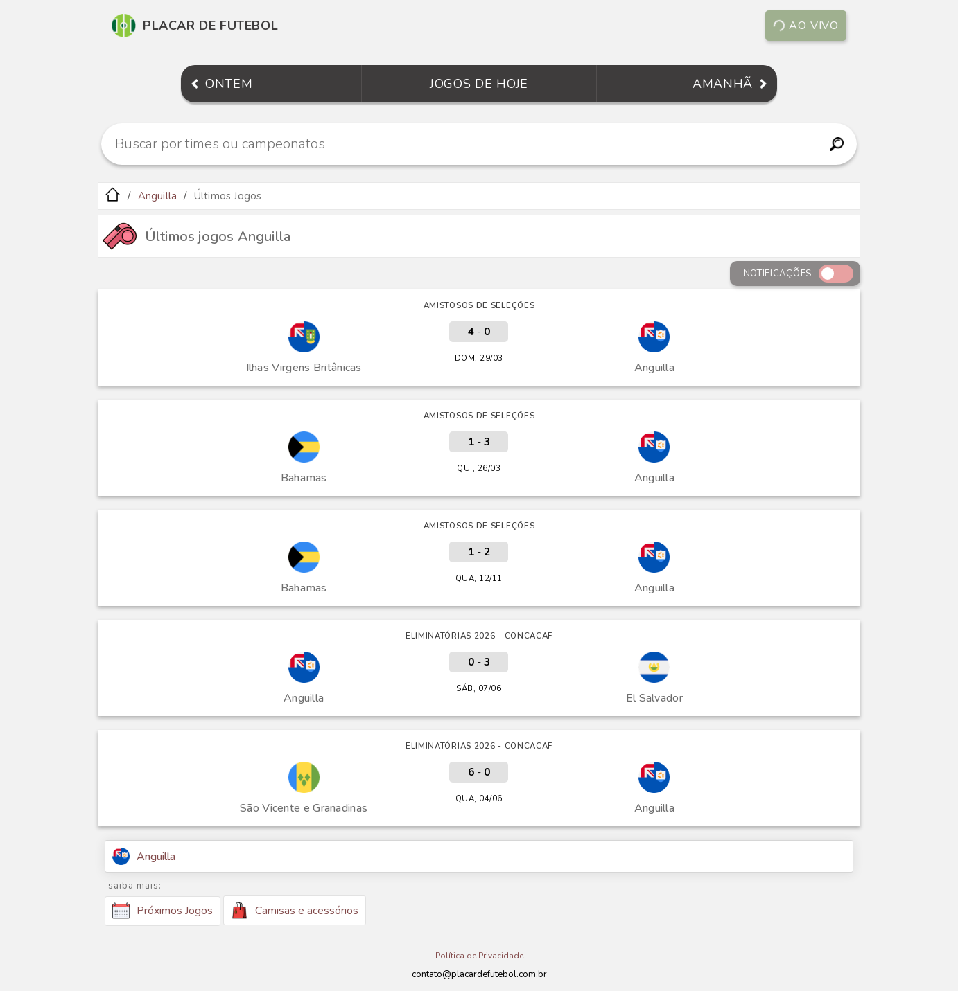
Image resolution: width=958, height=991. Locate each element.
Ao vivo (806, 25)
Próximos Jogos (162, 910)
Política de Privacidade (479, 955)
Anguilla (157, 196)
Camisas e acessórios (294, 910)
